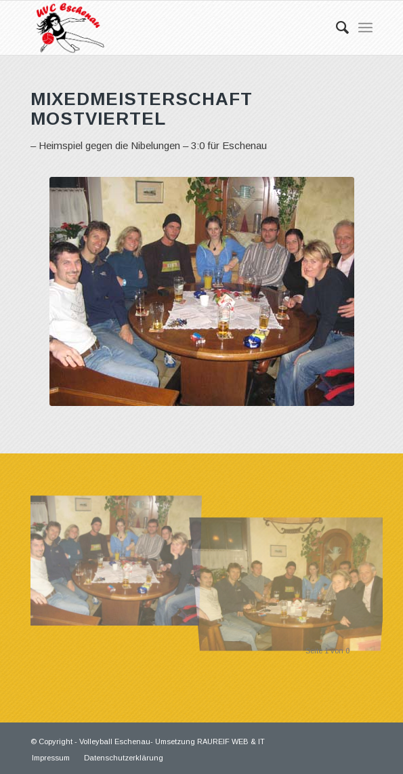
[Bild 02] (295, 555)
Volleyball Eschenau (114, 741)
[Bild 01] (118, 555)
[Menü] (365, 28)
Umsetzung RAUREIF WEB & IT (210, 741)
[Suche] (335, 28)
